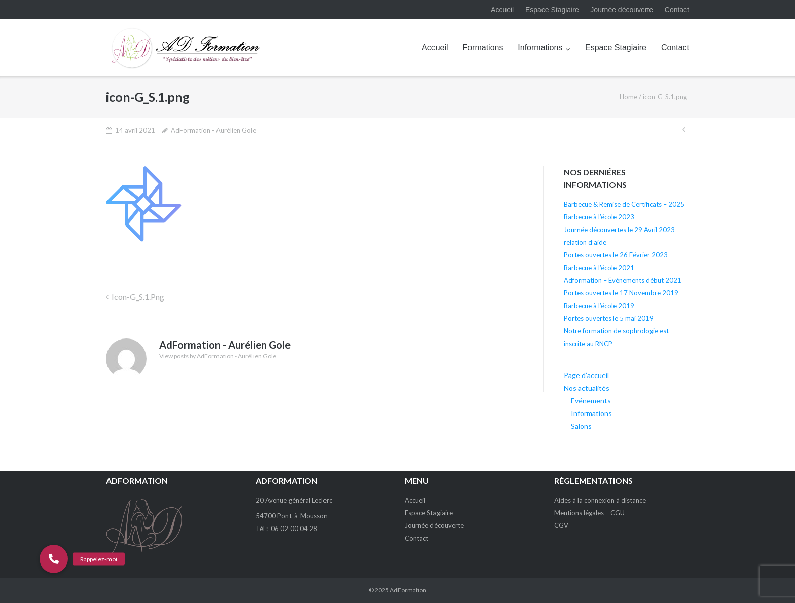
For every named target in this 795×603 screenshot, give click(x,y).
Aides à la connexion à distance (600, 500)
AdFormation (408, 590)
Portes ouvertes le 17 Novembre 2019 (621, 293)
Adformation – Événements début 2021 (622, 280)
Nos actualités (586, 388)
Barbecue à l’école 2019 (599, 306)
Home (628, 97)
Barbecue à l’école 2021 (599, 267)
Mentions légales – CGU (589, 513)
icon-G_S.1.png (138, 297)
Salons (581, 426)
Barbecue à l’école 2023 (599, 217)
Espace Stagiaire (552, 10)
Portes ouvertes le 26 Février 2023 (616, 255)
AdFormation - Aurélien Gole (213, 130)
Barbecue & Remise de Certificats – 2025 (624, 204)
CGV (561, 525)
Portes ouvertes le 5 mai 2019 (609, 318)
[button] (54, 559)
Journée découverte (621, 10)
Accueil (502, 10)
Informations (540, 47)
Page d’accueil (586, 375)
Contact (677, 10)
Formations (482, 47)
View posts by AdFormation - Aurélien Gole (217, 356)
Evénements (591, 400)
